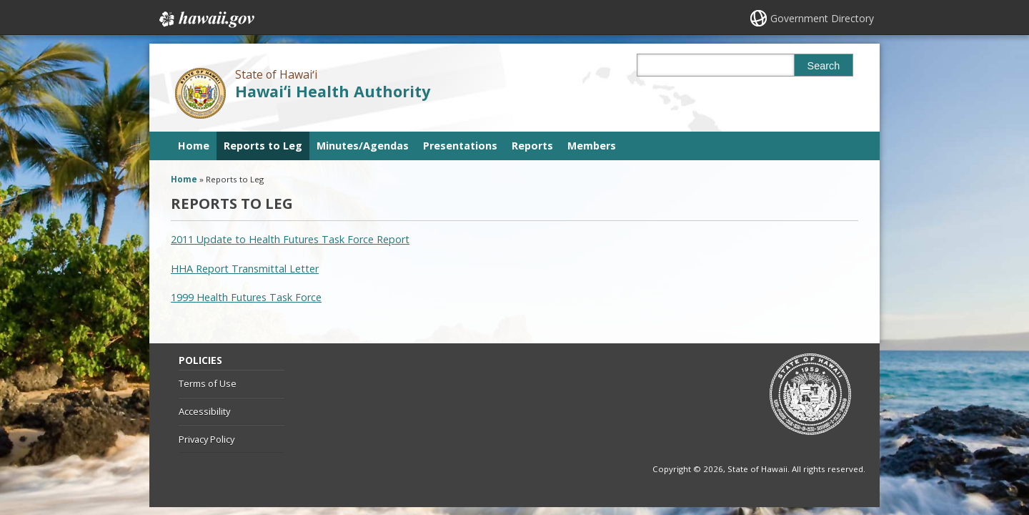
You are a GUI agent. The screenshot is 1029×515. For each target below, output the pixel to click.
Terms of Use (208, 383)
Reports (532, 145)
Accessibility (204, 411)
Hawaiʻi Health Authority (332, 91)
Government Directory (822, 18)
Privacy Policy (206, 439)
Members (591, 145)
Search (823, 66)
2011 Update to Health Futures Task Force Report (290, 239)
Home (193, 145)
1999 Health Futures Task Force (246, 297)
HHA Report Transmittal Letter (245, 268)
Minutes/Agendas (363, 145)
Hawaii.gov (205, 19)
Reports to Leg (263, 145)
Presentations (460, 145)
